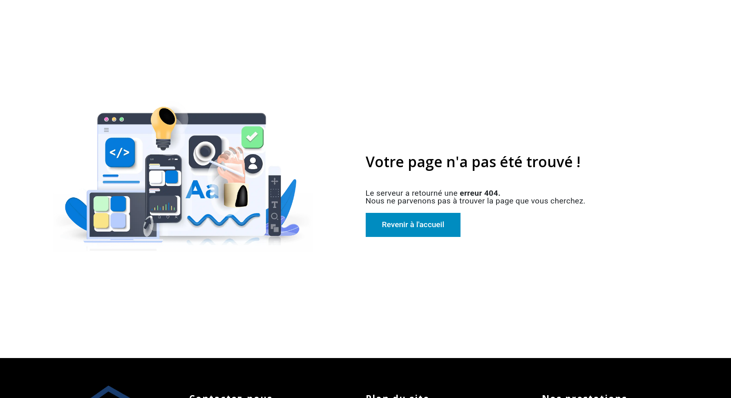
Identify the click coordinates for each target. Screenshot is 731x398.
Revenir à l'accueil (413, 224)
